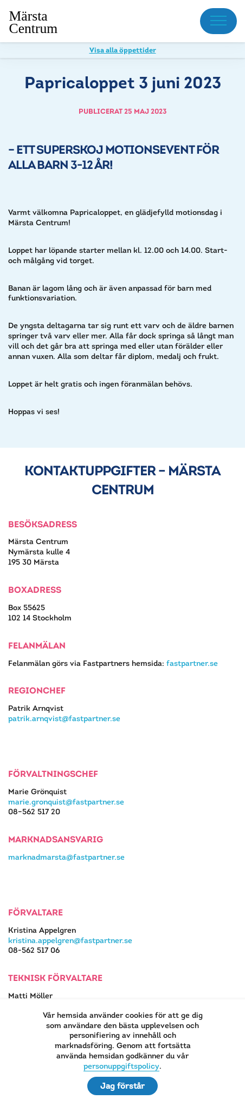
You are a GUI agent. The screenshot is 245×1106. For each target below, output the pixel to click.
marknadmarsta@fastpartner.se (66, 857)
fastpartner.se (192, 663)
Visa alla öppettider (122, 50)
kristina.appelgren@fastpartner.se (70, 940)
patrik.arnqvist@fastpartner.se (64, 718)
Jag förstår (122, 1086)
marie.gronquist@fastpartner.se (66, 802)
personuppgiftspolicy (121, 1066)
